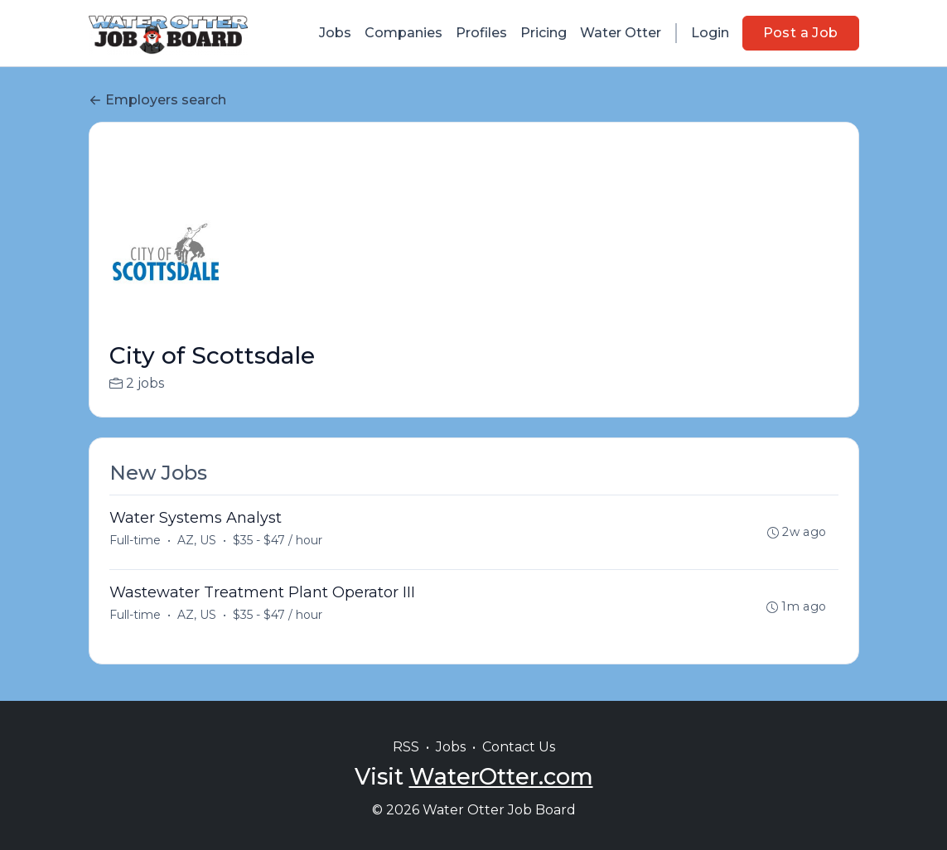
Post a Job (800, 33)
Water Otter (620, 33)
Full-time (135, 540)
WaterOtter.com (501, 776)
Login (710, 33)
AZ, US (196, 540)
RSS (406, 747)
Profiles (481, 33)
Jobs (335, 33)
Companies (403, 33)
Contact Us (518, 747)
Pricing (543, 33)
